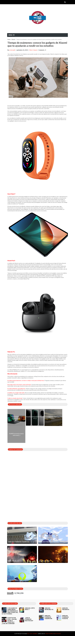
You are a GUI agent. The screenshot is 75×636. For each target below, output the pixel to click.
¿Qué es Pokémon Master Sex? (29, 619)
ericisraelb (12, 50)
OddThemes (49, 633)
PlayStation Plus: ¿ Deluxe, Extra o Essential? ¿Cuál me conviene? (9, 620)
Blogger (58, 633)
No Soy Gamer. (32, 633)
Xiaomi (13, 39)
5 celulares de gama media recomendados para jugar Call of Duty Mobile (10, 611)
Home (8, 39)
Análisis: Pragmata (65, 608)
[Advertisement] (19, 507)
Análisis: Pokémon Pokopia (49, 542)
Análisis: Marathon (15, 580)
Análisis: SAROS (44, 561)
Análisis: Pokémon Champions (19, 542)
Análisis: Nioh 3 (13, 561)
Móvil (31, 50)
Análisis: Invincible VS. (49, 608)
